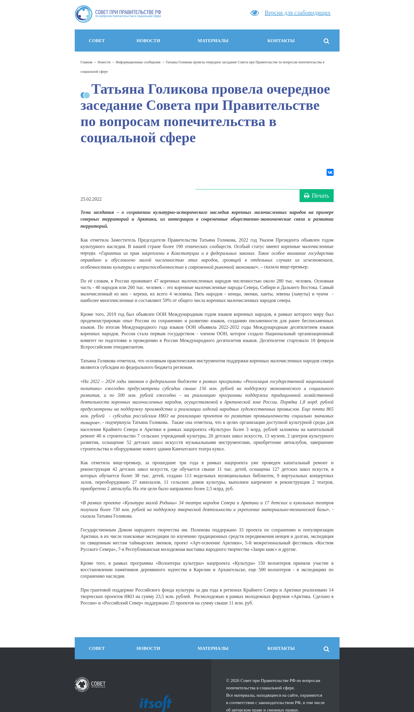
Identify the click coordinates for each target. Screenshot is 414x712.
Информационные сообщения (138, 62)
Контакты (281, 40)
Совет (97, 40)
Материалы (213, 40)
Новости (148, 40)
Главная (86, 62)
